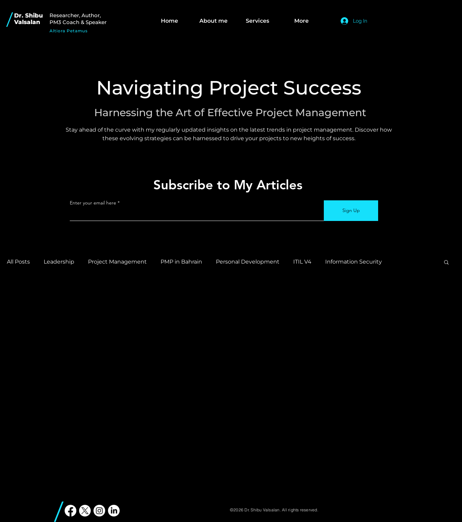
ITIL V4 (302, 261)
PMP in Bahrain (181, 261)
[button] (446, 262)
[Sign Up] (351, 210)
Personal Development (247, 261)
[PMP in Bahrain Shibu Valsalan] (70, 511)
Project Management (117, 261)
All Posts (18, 261)
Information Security (353, 261)
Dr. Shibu (28, 15)
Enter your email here (93, 202)
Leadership (59, 261)
